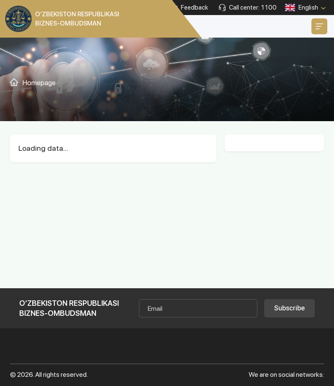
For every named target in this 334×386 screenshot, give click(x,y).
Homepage (39, 83)
